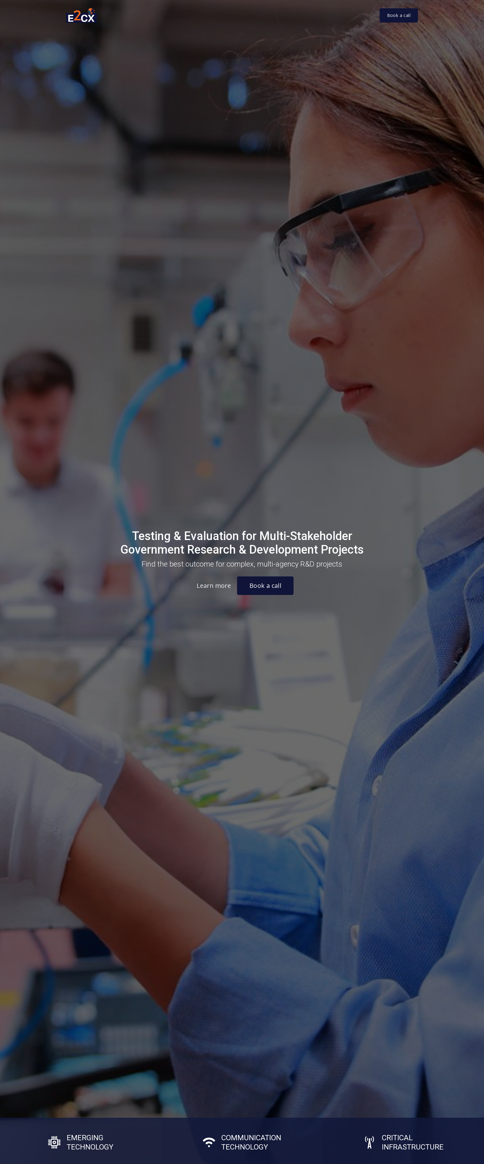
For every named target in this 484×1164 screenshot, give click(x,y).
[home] (84, 15)
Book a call (399, 15)
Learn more (214, 585)
